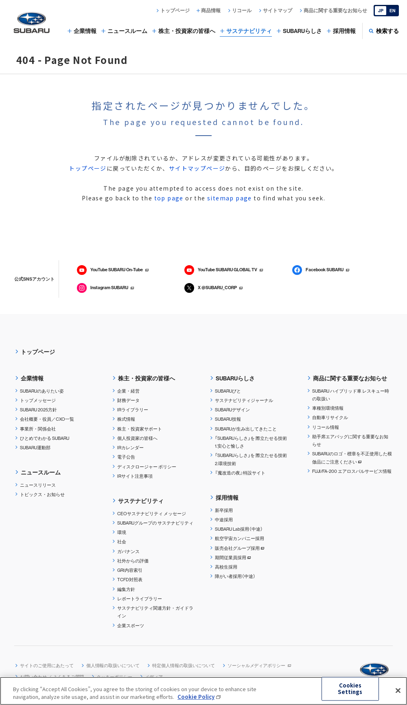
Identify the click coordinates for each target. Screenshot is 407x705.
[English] (386, 10)
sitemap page (229, 198)
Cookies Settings (350, 689)
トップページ (87, 168)
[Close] (398, 691)
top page (169, 198)
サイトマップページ (197, 168)
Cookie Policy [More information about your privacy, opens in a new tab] (195, 697)
